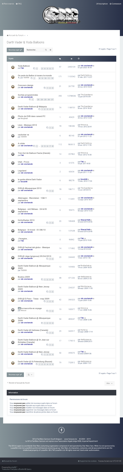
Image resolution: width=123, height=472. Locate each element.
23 (38, 99)
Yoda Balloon (24, 66)
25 (45, 99)
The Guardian (86, 95)
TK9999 (26, 78)
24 (42, 99)
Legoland (22, 170)
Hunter (83, 330)
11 (49, 78)
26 (49, 99)
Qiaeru (28, 469)
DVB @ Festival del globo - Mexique (34, 247)
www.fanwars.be (70, 439)
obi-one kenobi (87, 66)
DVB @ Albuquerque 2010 (29, 188)
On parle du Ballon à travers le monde (35, 75)
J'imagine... (23, 238)
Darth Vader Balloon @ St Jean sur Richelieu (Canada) (33, 341)
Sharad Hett (85, 220)
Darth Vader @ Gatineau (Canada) (33, 330)
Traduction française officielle (13, 469)
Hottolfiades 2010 (26, 220)
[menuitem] (19, 3)
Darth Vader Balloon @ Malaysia (32, 106)
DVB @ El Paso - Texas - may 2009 (33, 298)
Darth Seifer (85, 75)
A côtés (21, 143)
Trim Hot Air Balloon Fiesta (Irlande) (34, 153)
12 (52, 78)
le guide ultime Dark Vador (30, 179)
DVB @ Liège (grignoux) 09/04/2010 (34, 256)
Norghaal (24, 118)
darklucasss (85, 277)
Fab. (22, 68)
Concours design (25, 85)
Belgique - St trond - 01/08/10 (32, 230)
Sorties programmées (28, 95)
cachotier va (23, 134)
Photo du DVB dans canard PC (31, 116)
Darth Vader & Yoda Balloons (25, 42)
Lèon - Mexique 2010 (27, 125)
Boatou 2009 (24, 277)
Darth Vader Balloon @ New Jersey (33, 352)
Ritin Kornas (85, 286)
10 (45, 78)
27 (52, 99)
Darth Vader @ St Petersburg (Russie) (35, 361)
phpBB (13, 467)
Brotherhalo (85, 266)
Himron (83, 125)
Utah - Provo (23, 162)
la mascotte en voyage (31, 308)
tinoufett (24, 182)
